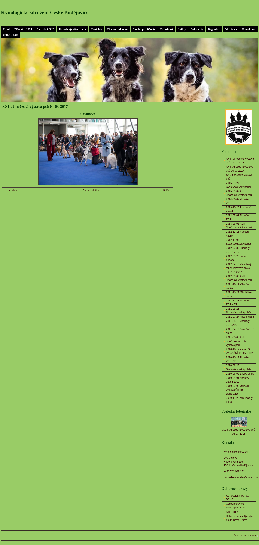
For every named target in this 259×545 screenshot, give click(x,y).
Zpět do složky (90, 190)
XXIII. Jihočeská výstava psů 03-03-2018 (240, 160)
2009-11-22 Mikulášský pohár (239, 400)
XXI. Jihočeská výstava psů (239, 176)
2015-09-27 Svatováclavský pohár (238, 185)
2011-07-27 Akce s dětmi (240, 316)
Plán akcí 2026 (45, 29)
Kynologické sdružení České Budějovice (45, 12)
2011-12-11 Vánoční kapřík (237, 286)
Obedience (231, 29)
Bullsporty (197, 29)
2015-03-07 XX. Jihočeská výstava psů (239, 193)
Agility (182, 29)
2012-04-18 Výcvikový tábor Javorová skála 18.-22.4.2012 (238, 268)
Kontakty (96, 29)
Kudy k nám (10, 34)
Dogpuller (214, 29)
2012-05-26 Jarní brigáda (236, 258)
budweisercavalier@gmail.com (241, 477)
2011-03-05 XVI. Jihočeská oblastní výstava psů (236, 341)
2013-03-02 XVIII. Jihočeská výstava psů (239, 225)
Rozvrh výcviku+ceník (72, 29)
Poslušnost (166, 29)
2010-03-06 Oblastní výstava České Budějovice (237, 390)
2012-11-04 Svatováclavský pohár (238, 241)
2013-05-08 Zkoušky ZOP (237, 217)
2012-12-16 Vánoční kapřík (237, 233)
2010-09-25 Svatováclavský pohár (238, 367)
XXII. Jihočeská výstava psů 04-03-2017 (239, 168)
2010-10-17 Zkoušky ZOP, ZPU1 (237, 359)
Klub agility (232, 511)
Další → (167, 190)
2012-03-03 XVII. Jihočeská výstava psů (239, 278)
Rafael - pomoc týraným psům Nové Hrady (239, 518)
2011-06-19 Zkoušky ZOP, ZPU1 (237, 323)
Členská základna (117, 29)
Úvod (6, 29)
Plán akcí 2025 (23, 29)
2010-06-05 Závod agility (240, 373)
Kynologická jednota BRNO (237, 497)
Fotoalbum (248, 29)
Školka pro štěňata (144, 29)
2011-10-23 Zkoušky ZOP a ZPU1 (237, 302)
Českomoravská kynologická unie (235, 505)
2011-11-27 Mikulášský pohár (239, 294)
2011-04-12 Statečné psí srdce (240, 331)
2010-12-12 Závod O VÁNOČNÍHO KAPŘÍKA (239, 351)
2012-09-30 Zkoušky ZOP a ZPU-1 (237, 250)
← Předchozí (10, 190)
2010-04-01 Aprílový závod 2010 (237, 379)
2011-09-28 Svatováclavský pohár (238, 310)
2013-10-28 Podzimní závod (238, 209)
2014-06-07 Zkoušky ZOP (237, 201)
